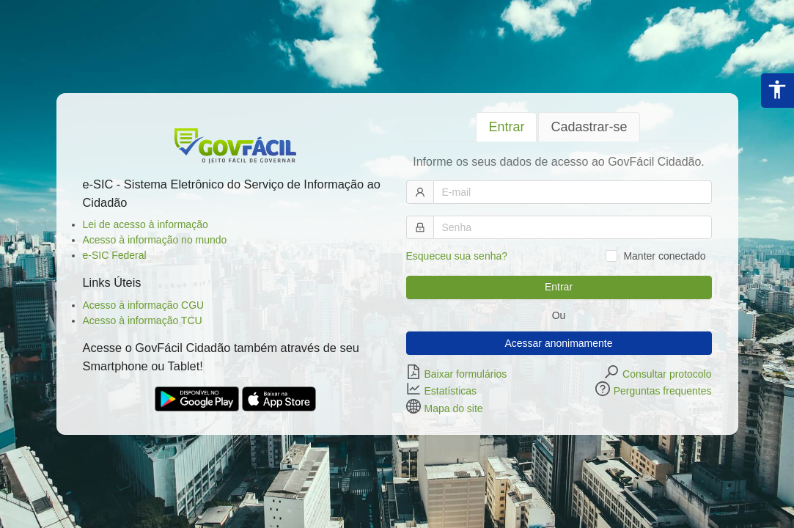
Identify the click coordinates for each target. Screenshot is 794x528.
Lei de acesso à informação (145, 224)
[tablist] (559, 127)
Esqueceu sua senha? (457, 256)
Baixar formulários (465, 373)
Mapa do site (453, 408)
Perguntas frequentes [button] (663, 391)
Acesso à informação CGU (144, 305)
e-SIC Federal (115, 255)
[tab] (506, 127)
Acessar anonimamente (558, 343)
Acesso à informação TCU (142, 320)
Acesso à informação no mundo (155, 240)
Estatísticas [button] (450, 391)
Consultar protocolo (666, 373)
